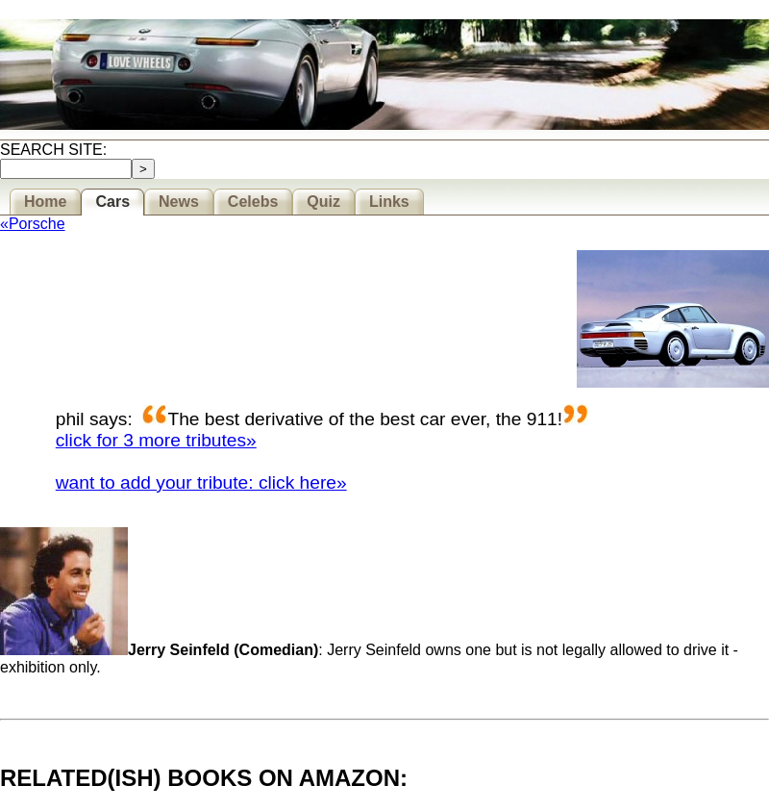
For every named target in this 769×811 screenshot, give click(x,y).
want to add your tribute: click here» (201, 482)
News (179, 201)
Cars (112, 201)
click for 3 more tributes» (156, 440)
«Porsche (32, 223)
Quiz (323, 201)
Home (45, 201)
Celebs (253, 201)
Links (389, 201)
